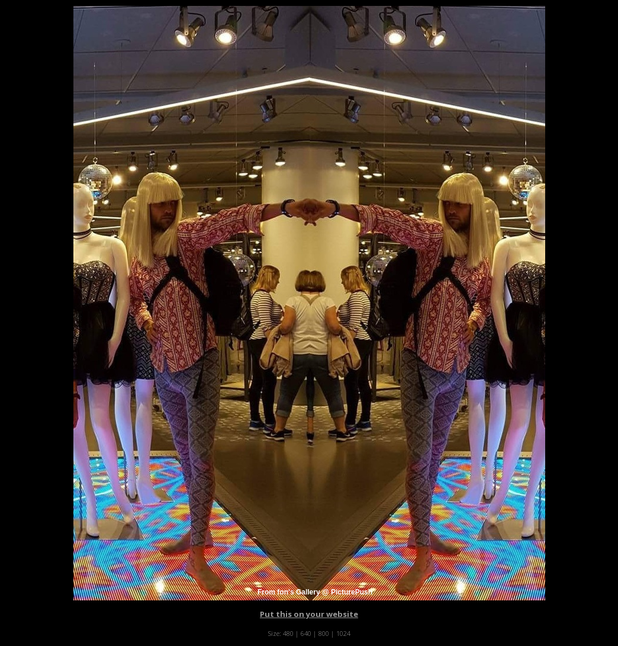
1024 (343, 633)
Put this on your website (309, 614)
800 (323, 633)
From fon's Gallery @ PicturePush (315, 592)
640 (306, 633)
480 (288, 633)
